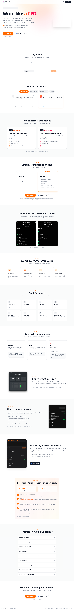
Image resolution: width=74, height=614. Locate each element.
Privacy (56, 608)
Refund (63, 608)
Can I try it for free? (37, 552)
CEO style (52, 91)
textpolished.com (30, 499)
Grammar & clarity (24, 91)
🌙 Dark (59, 1)
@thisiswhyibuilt (23, 499)
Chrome (48, 608)
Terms (60, 608)
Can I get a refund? (37, 561)
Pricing (46, 1)
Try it (42, 1)
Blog (49, 1)
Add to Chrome (20, 33)
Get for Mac (8, 33)
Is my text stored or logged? (37, 547)
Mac (45, 608)
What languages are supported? (37, 542)
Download (68, 1)
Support (52, 608)
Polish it (53, 71)
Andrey (14, 608)
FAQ (52, 1)
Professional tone (33, 91)
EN (56, 1)
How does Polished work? (37, 537)
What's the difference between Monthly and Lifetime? (37, 557)
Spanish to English (43, 91)
